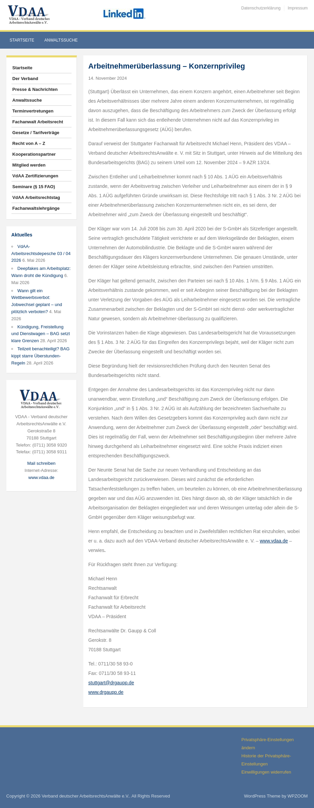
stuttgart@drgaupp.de (111, 682)
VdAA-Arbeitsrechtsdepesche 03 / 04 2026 (41, 253)
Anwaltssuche (61, 40)
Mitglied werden (29, 165)
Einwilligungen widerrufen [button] (266, 772)
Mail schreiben (41, 463)
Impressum (298, 8)
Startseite (22, 40)
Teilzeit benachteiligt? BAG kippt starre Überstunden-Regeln (40, 355)
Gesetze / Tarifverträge (35, 132)
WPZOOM (297, 796)
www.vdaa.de (41, 477)
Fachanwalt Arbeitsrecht (37, 121)
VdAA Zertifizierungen (35, 175)
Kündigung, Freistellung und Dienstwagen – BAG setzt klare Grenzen (40, 334)
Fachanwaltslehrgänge (36, 208)
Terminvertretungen (33, 110)
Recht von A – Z (28, 143)
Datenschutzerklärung (261, 8)
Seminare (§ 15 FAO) (33, 186)
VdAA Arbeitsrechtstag (36, 197)
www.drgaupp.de (105, 692)
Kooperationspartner (34, 154)
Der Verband (25, 78)
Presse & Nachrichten (35, 89)
